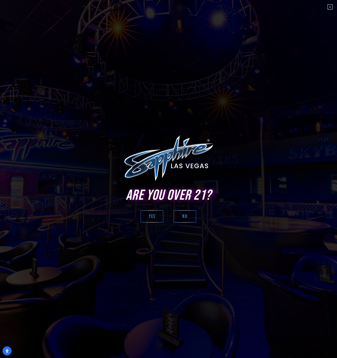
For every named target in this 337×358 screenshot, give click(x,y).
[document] (168, 179)
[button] (330, 7)
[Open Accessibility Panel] (7, 350)
